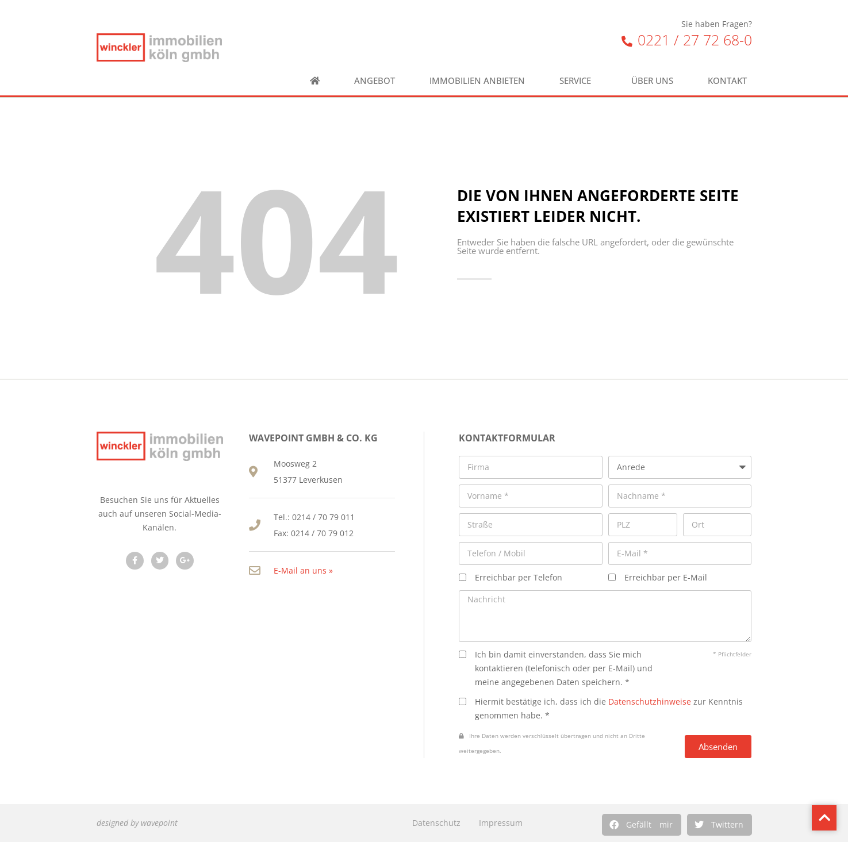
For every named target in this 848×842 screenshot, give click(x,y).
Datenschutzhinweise (649, 701)
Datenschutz (436, 822)
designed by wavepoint (137, 822)
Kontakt (730, 81)
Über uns (652, 81)
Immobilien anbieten (477, 81)
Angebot (374, 81)
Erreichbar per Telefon (518, 577)
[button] (641, 825)
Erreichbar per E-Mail (665, 577)
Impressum (501, 822)
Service (578, 81)
